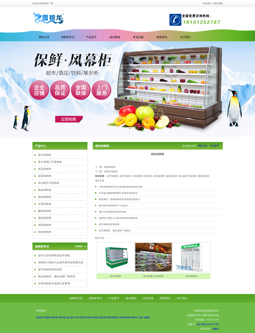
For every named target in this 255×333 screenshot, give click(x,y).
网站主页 (202, 145)
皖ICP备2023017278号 (208, 324)
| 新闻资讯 (164, 298)
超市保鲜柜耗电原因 (50, 269)
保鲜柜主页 (76, 298)
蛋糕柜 (102, 317)
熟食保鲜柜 (44, 190)
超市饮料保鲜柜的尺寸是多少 (113, 205)
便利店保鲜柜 (111, 171)
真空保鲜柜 (44, 155)
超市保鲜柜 (112, 176)
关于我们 (185, 37)
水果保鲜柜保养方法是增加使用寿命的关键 (120, 187)
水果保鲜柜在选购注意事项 (54, 283)
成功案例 (114, 37)
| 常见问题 (147, 298)
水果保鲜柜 (44, 204)
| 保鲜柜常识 (95, 298)
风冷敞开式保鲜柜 (48, 183)
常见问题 (138, 37)
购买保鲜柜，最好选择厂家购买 (56, 276)
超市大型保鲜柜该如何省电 (54, 255)
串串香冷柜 (64, 317)
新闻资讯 (162, 37)
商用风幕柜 (112, 317)
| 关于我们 (181, 298)
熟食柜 (39, 317)
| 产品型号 (113, 298)
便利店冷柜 (85, 317)
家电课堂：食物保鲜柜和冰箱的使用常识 (119, 199)
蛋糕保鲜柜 (44, 218)
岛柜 (140, 317)
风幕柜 (47, 317)
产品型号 (91, 37)
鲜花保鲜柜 (44, 169)
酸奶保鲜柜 (44, 211)
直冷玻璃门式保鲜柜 (50, 162)
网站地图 (218, 3)
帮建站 (215, 329)
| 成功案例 (130, 298)
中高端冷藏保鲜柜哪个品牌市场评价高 (118, 193)
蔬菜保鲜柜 (44, 176)
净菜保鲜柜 (44, 225)
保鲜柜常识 (67, 37)
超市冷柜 (74, 317)
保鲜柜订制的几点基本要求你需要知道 (60, 262)
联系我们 (207, 3)
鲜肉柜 (54, 317)
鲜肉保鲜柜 (44, 197)
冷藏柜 (146, 317)
